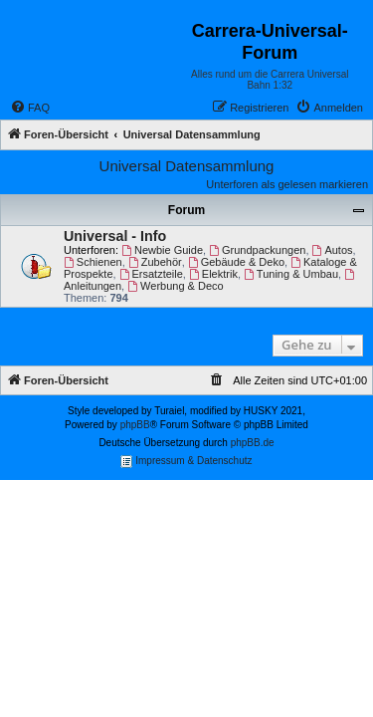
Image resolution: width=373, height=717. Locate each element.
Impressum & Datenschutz (186, 461)
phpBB (135, 424)
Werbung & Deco (175, 286)
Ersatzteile (151, 274)
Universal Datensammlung (187, 165)
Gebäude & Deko (236, 262)
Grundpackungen (257, 250)
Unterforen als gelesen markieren (287, 184)
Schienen (93, 262)
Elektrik (213, 274)
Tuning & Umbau (291, 274)
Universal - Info (115, 236)
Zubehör (155, 262)
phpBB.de (253, 442)
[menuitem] (30, 108)
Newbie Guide (162, 250)
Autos (332, 250)
